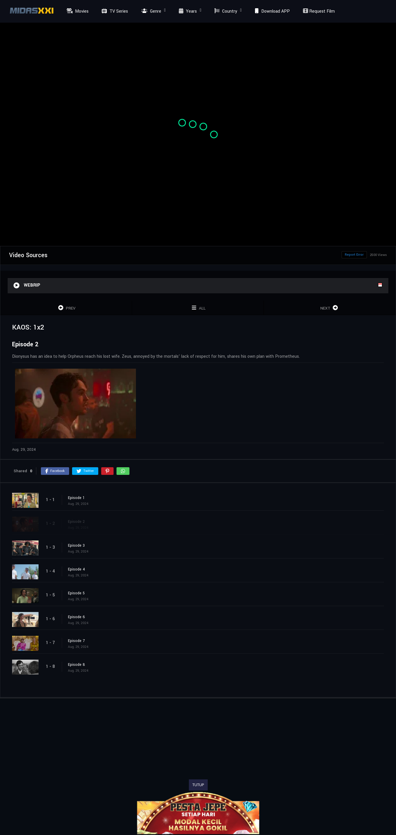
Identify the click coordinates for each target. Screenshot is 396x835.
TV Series (114, 11)
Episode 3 (76, 545)
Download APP (271, 11)
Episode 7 (76, 640)
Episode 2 (76, 521)
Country (225, 11)
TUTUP (198, 785)
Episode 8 (76, 664)
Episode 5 (76, 593)
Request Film (318, 11)
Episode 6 (76, 617)
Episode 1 (76, 497)
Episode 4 (76, 569)
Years (187, 11)
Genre (150, 11)
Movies (77, 11)
